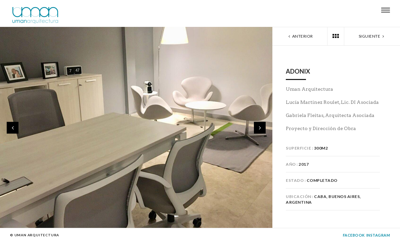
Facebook (354, 235)
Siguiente (372, 36)
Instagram (378, 235)
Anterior (300, 36)
